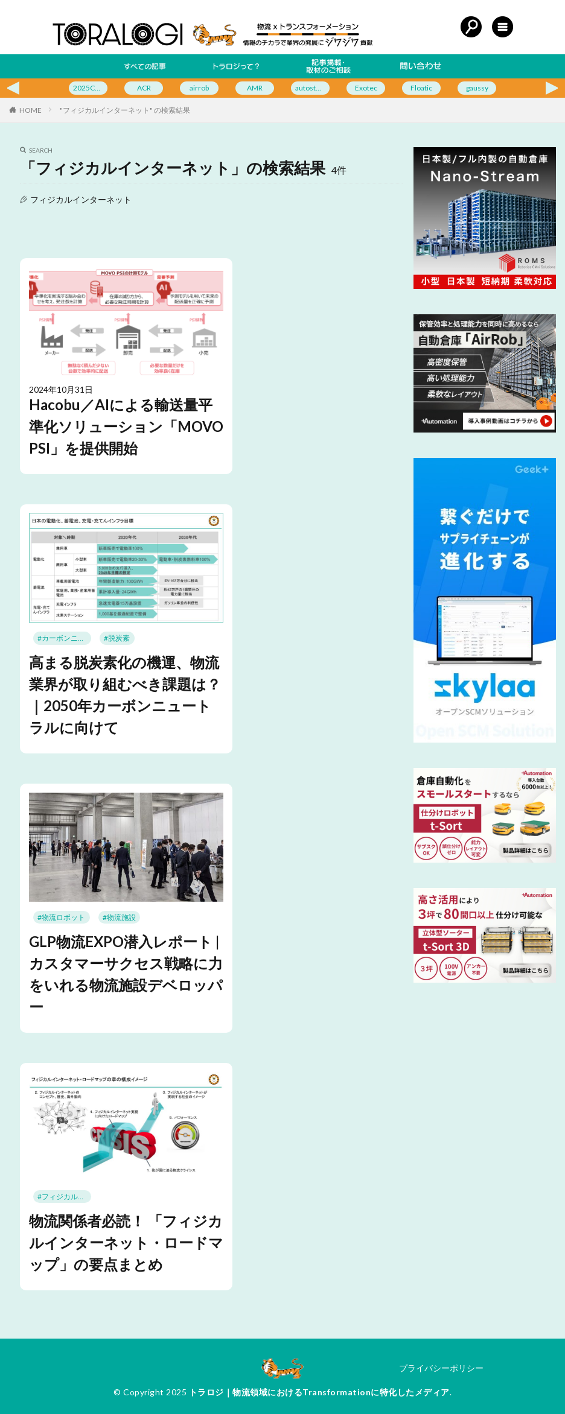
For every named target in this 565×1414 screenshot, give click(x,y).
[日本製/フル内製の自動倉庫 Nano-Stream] (484, 286)
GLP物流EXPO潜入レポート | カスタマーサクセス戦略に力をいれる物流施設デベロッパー (126, 974)
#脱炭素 (117, 637)
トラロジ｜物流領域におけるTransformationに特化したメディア (319, 1392)
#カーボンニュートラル (64, 637)
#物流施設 (119, 917)
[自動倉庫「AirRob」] (484, 429)
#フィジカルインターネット (64, 1196)
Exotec (366, 87)
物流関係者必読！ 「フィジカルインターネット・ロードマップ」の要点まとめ (126, 1242)
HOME (30, 110)
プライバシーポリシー (441, 1368)
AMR (255, 87)
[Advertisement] (484, 1068)
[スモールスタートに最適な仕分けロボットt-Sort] (484, 859)
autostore (311, 87)
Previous (9, 88)
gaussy (477, 87)
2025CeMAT (90, 87)
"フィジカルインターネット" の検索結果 (125, 110)
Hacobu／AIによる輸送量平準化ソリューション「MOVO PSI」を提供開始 (126, 426)
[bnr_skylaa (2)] (484, 739)
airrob (199, 87)
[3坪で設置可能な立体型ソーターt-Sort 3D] (484, 979)
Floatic (421, 87)
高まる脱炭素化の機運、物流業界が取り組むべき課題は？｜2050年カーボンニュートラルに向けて (125, 694)
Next (555, 88)
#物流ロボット (61, 917)
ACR (144, 87)
